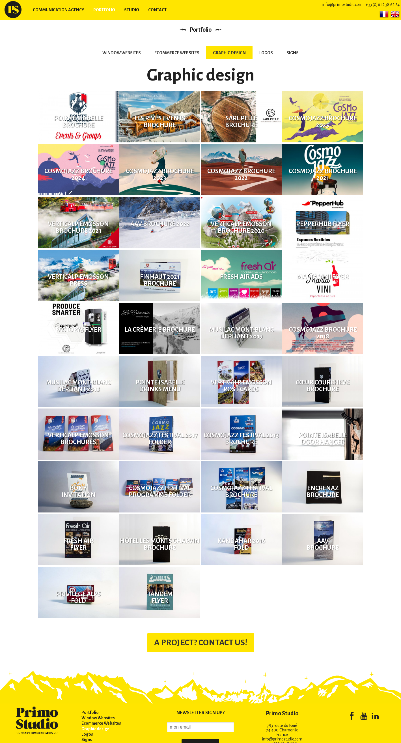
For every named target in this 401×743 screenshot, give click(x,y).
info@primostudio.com (342, 4)
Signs (292, 53)
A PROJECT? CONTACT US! (200, 629)
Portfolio (104, 10)
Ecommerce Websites (176, 53)
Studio (131, 10)
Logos (266, 53)
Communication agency (58, 10)
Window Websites (121, 53)
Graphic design (229, 53)
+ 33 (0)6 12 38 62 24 (382, 4)
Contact (157, 10)
